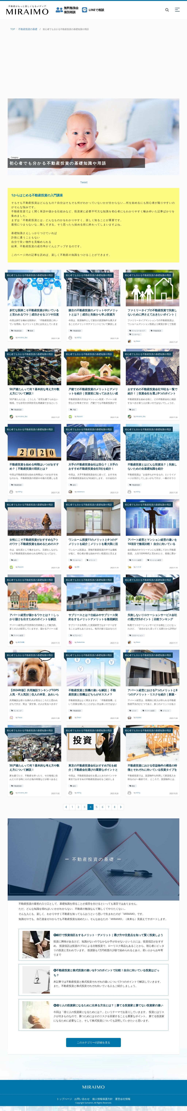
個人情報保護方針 (102, 1104)
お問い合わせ (82, 1104)
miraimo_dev (22, 338)
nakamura (80, 492)
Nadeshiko (81, 642)
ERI (78, 567)
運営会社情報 (122, 1104)
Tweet (83, 182)
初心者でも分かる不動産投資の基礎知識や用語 (30, 275)
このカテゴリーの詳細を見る (93, 1047)
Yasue (20, 717)
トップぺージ (64, 1104)
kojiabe (138, 717)
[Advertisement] (93, 67)
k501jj (79, 338)
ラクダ (138, 567)
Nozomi (80, 417)
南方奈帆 (21, 642)
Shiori (138, 341)
